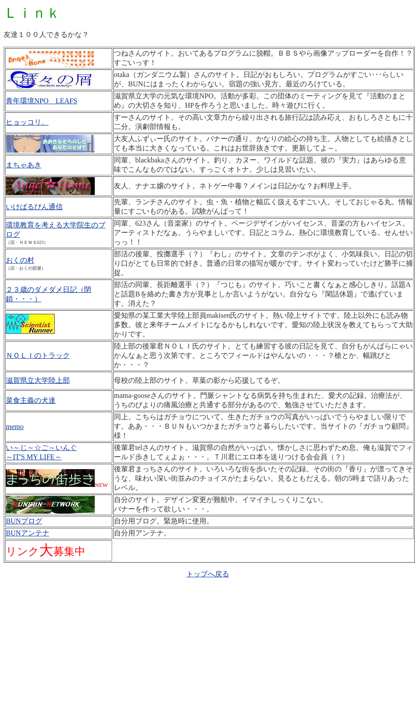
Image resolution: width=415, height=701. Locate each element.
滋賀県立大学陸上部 (38, 380)
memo (15, 426)
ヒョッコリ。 (27, 122)
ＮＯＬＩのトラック (38, 355)
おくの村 (20, 260)
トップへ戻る (207, 574)
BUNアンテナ (27, 533)
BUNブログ (24, 521)
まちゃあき (23, 165)
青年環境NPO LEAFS (41, 101)
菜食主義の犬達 (31, 400)
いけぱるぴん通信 (34, 207)
